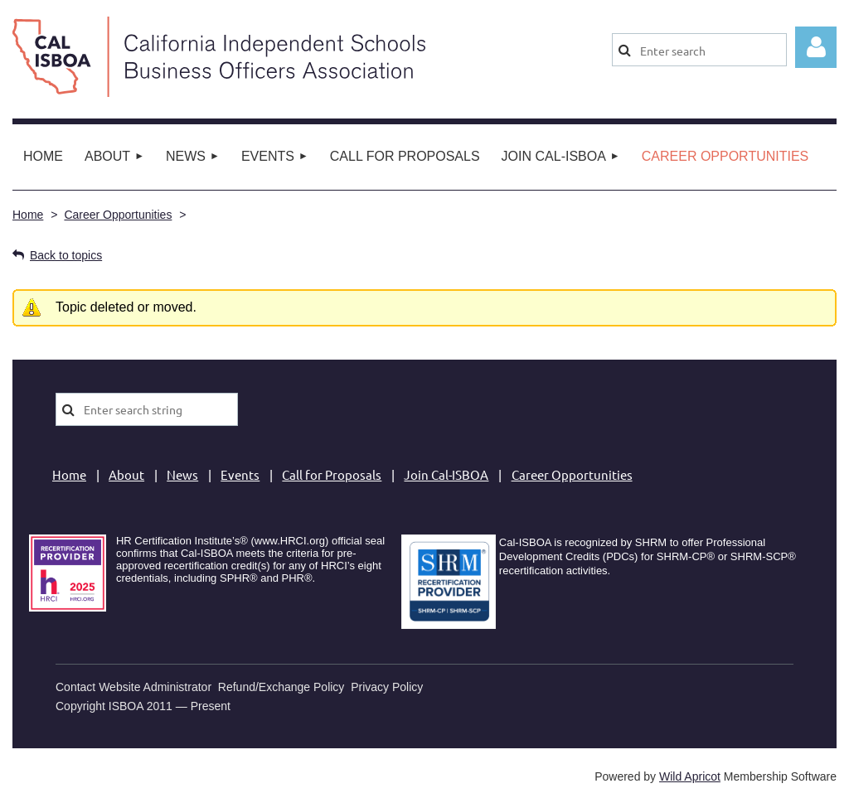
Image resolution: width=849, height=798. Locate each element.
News (182, 474)
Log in (816, 47)
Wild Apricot (689, 776)
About (126, 474)
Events (240, 474)
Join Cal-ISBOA (446, 474)
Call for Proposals (331, 474)
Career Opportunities (118, 214)
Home (27, 214)
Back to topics (66, 255)
